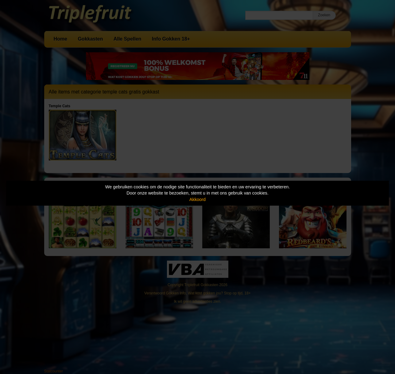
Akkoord (197, 199)
